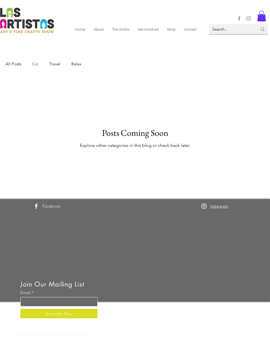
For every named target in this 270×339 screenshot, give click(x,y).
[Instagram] (248, 18)
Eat (35, 64)
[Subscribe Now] (59, 313)
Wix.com (81, 335)
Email (25, 292)
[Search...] (230, 29)
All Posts (13, 64)
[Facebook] (239, 18)
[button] (99, 29)
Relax (76, 64)
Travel (54, 64)
